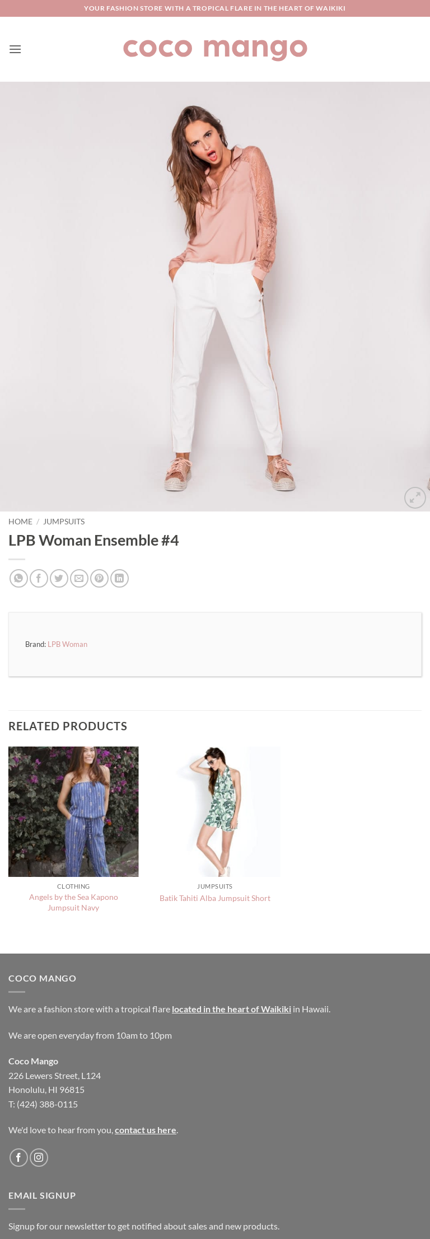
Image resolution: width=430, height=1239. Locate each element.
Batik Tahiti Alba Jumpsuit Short (215, 898)
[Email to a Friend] (79, 578)
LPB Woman (67, 644)
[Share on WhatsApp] (19, 578)
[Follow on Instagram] (39, 1157)
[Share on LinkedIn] (119, 578)
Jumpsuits (64, 521)
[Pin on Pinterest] (99, 578)
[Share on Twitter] (59, 578)
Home (20, 521)
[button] (15, 49)
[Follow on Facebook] (19, 1157)
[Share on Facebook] (39, 578)
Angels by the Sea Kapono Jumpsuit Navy (73, 902)
